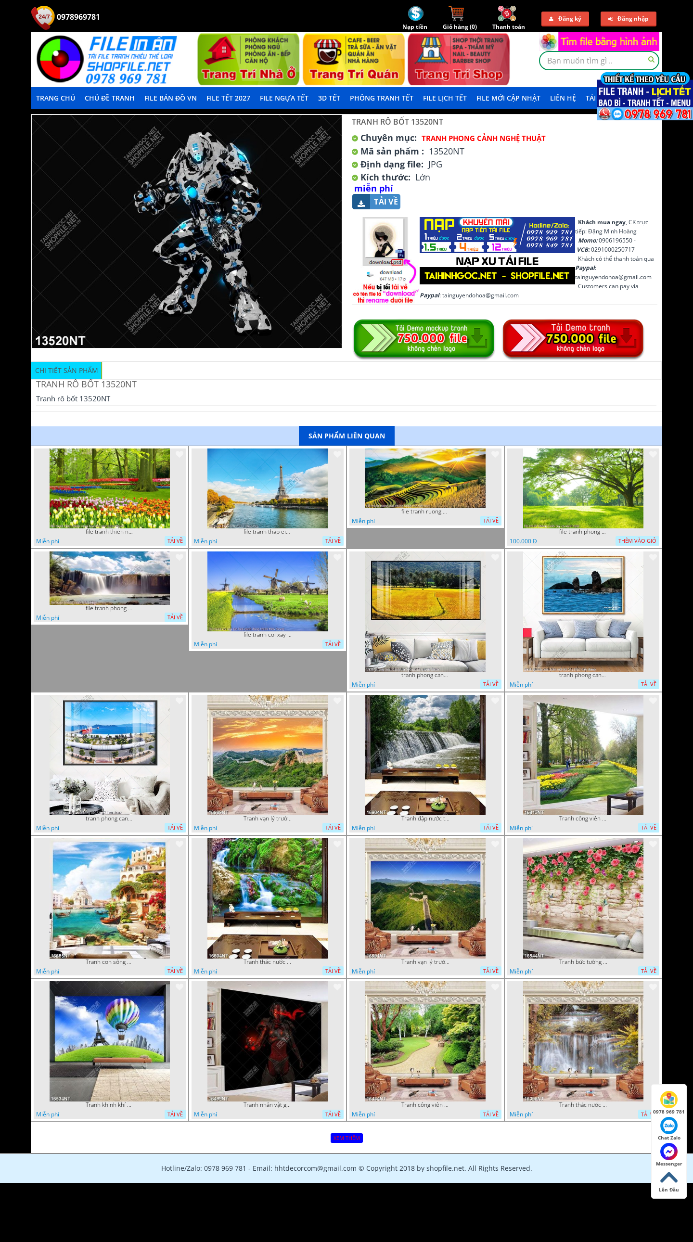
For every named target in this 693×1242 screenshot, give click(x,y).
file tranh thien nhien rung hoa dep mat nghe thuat (110, 531)
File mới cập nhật (508, 97)
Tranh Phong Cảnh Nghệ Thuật (484, 138)
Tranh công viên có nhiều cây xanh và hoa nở (583, 818)
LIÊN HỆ (563, 97)
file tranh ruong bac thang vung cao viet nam (425, 511)
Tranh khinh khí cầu (110, 1104)
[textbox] (599, 60)
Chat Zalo (669, 1129)
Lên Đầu (669, 1181)
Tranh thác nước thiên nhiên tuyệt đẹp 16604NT (268, 962)
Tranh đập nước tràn (425, 818)
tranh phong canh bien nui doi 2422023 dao (583, 675)
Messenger (669, 1155)
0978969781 (65, 17)
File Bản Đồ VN (170, 97)
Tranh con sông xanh (110, 962)
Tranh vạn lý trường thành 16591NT (425, 962)
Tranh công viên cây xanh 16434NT (425, 1104)
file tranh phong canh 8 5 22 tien (110, 608)
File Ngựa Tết (284, 97)
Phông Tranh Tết (381, 97)
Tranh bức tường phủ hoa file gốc (583, 962)
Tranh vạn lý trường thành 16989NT (268, 818)
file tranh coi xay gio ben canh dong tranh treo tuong (268, 634)
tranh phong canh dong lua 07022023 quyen (425, 675)
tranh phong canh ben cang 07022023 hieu (110, 818)
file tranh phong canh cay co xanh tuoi (583, 531)
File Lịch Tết (445, 97)
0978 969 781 (669, 1103)
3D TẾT (329, 97)
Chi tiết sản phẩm (66, 370)
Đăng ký (565, 18)
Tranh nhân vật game (268, 1104)
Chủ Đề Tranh (110, 97)
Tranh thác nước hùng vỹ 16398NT (583, 1104)
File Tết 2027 (228, 97)
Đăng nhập (628, 18)
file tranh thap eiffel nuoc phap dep (268, 531)
